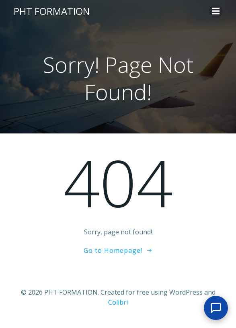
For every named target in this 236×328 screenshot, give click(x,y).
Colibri (118, 302)
